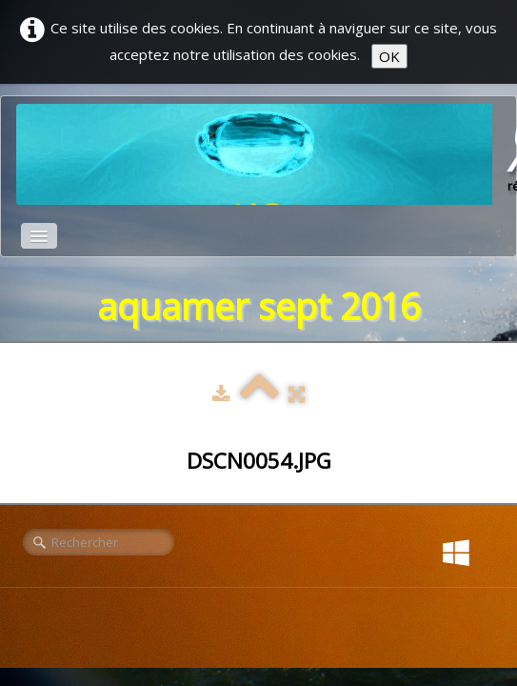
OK (389, 56)
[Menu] (39, 236)
